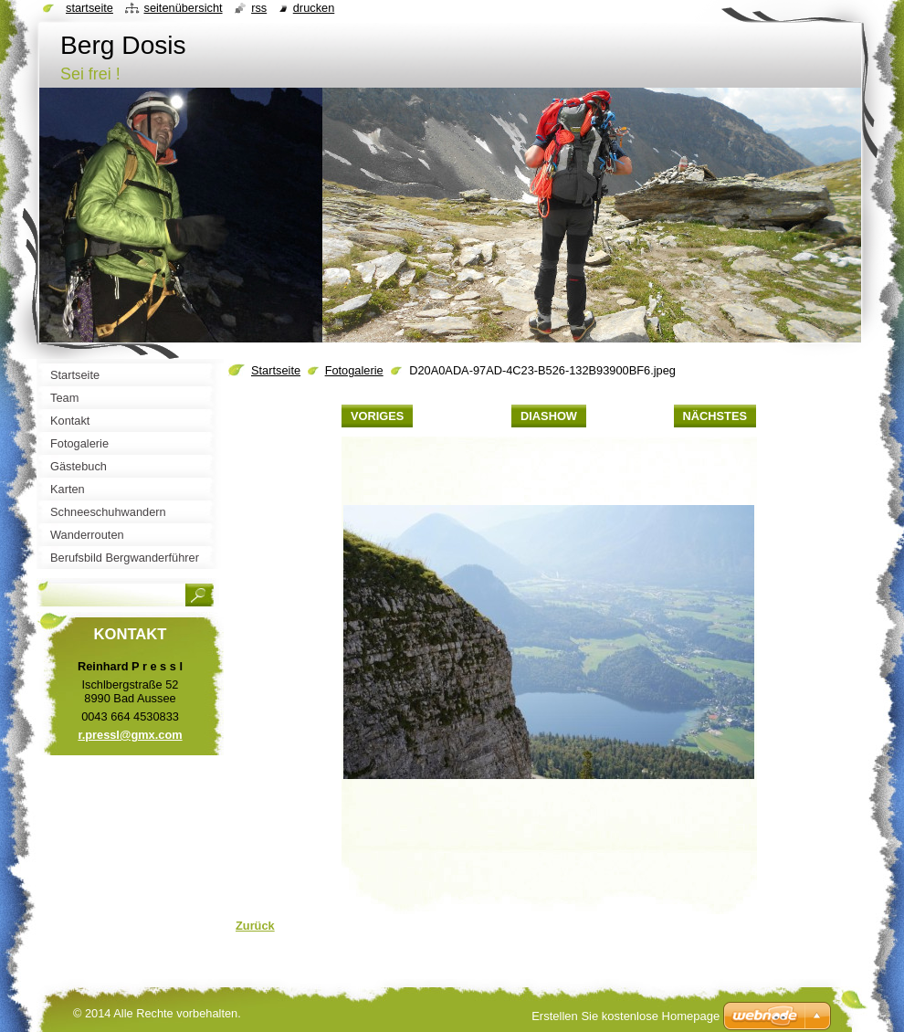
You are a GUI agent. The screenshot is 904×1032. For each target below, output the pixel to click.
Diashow (548, 416)
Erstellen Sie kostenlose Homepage (625, 1016)
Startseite (275, 370)
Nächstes (715, 416)
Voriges (377, 416)
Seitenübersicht (182, 8)
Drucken (314, 8)
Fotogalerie (354, 370)
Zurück (255, 925)
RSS (259, 8)
